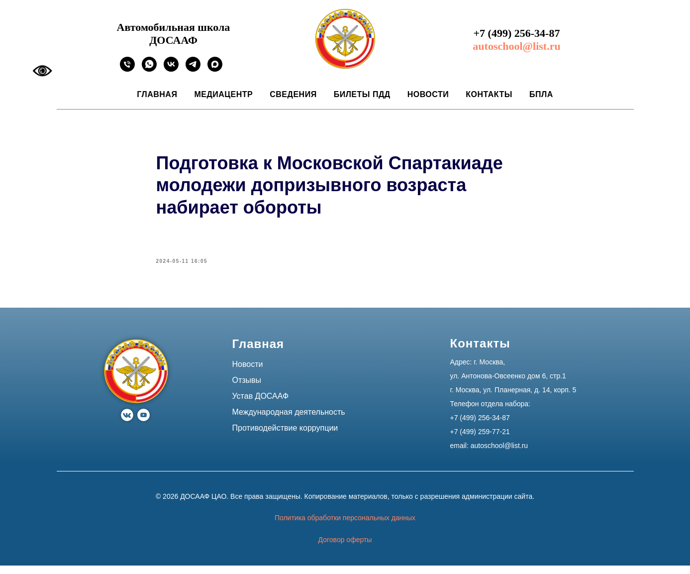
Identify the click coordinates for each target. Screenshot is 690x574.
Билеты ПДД (362, 94)
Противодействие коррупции (285, 437)
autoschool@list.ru (516, 46)
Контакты (489, 94)
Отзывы (247, 389)
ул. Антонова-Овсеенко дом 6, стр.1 (508, 385)
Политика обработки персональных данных (345, 527)
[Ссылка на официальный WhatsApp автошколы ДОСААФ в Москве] (149, 69)
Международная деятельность (288, 421)
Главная (157, 94)
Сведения (293, 94)
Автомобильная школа (173, 27)
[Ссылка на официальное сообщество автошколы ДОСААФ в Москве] (171, 69)
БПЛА (541, 94)
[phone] (127, 69)
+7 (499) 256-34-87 (517, 33)
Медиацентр (223, 94)
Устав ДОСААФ (260, 405)
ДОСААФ (173, 40)
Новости (428, 94)
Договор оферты (345, 549)
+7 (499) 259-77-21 (480, 441)
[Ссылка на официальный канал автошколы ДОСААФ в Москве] (193, 69)
